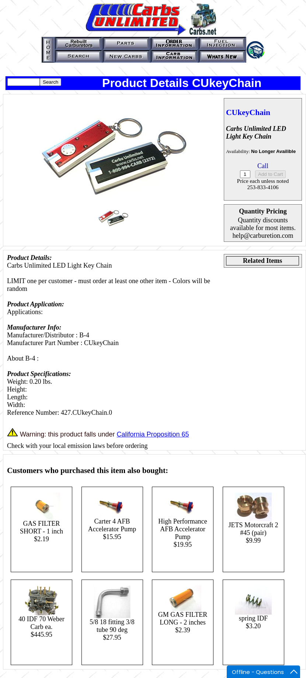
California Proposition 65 (153, 434)
